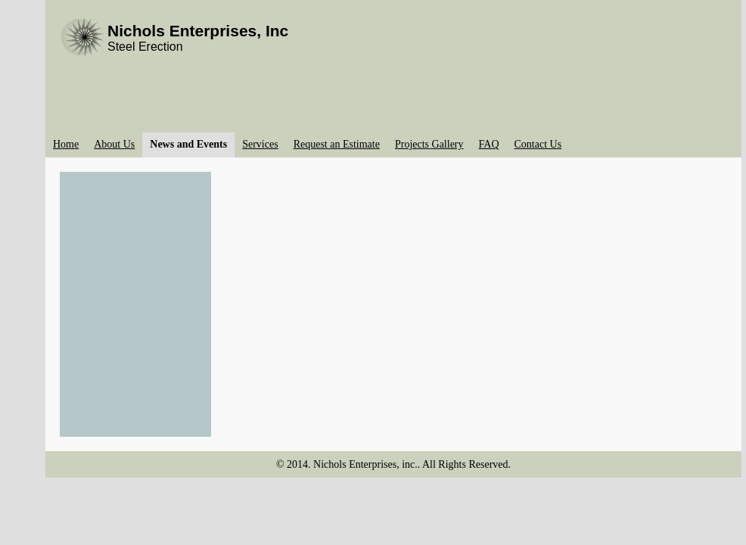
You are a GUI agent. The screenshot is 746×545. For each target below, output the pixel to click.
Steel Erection (145, 46)
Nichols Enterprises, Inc (197, 30)
